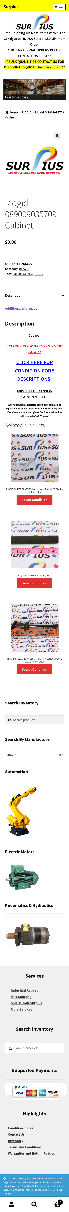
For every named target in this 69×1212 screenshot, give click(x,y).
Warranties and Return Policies (31, 1153)
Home (14, 112)
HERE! (57, 67)
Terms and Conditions (25, 1147)
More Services (21, 1009)
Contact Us (16, 1134)
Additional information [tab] (22, 308)
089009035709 (22, 274)
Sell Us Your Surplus (26, 1003)
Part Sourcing (21, 996)
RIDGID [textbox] (33, 755)
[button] (57, 135)
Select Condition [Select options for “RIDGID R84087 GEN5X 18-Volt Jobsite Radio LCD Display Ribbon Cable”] (35, 499)
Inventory (15, 1140)
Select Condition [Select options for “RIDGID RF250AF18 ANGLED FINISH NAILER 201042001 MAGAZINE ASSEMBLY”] (34, 669)
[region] (34, 89)
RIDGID (26, 112)
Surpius (10, 7)
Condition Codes (20, 1128)
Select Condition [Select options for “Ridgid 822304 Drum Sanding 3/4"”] (34, 583)
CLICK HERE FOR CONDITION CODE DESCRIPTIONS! (34, 370)
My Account (11, 1204)
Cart (54, 1201)
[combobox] (34, 755)
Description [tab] (13, 295)
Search (34, 1204)
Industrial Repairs (24, 990)
